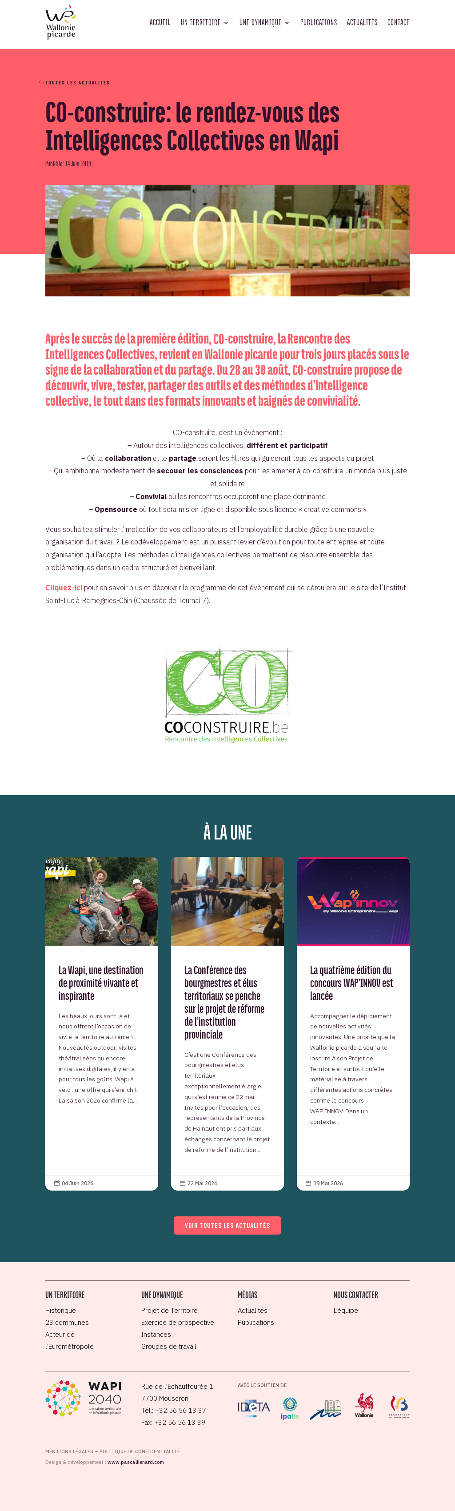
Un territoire (201, 22)
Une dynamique (260, 22)
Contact (398, 22)
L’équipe (346, 1310)
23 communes (67, 1322)
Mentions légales (69, 1451)
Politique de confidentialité (140, 1451)
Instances (156, 1334)
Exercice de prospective (177, 1322)
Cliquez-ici (63, 587)
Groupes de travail (168, 1346)
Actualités (362, 22)
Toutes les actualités (77, 82)
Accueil (160, 22)
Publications (318, 22)
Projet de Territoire (169, 1310)
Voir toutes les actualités (227, 1225)
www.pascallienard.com (136, 1462)
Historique (60, 1310)
